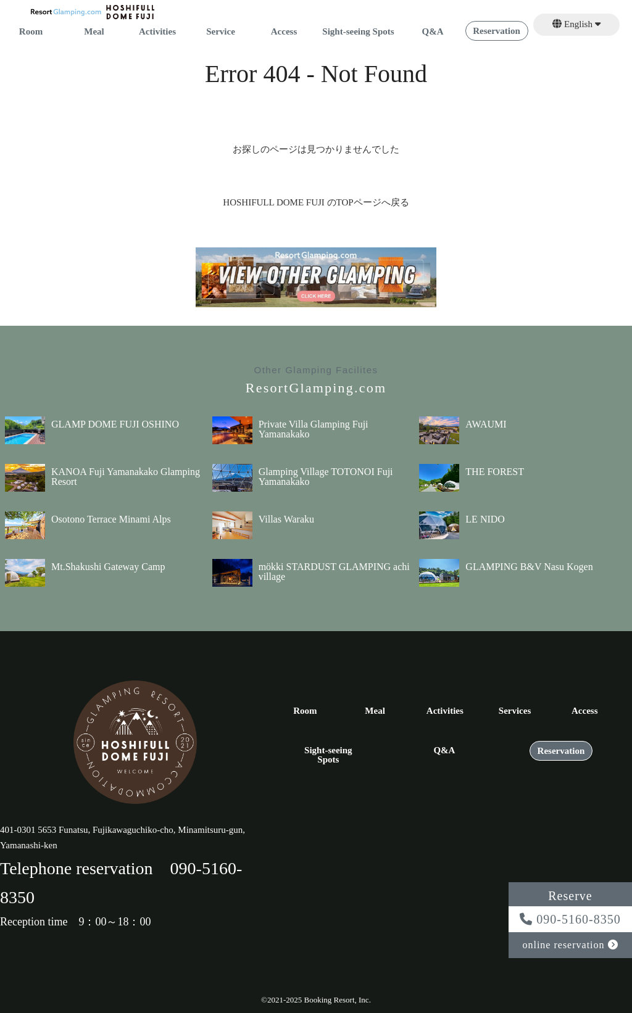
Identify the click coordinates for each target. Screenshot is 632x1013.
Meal (94, 31)
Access (284, 31)
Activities (157, 31)
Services (515, 711)
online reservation (570, 945)
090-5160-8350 (570, 919)
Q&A (433, 31)
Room (31, 31)
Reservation (496, 31)
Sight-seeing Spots (358, 31)
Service (220, 31)
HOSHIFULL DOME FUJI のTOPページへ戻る (316, 202)
